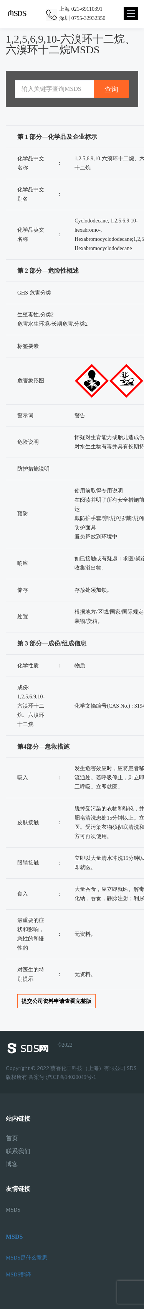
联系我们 (18, 1151)
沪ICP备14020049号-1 (71, 1077)
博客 (12, 1164)
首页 (12, 1138)
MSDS (13, 1210)
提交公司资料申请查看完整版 (56, 1001)
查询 (111, 89)
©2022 (39, 1048)
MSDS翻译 (18, 1275)
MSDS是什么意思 (26, 1258)
